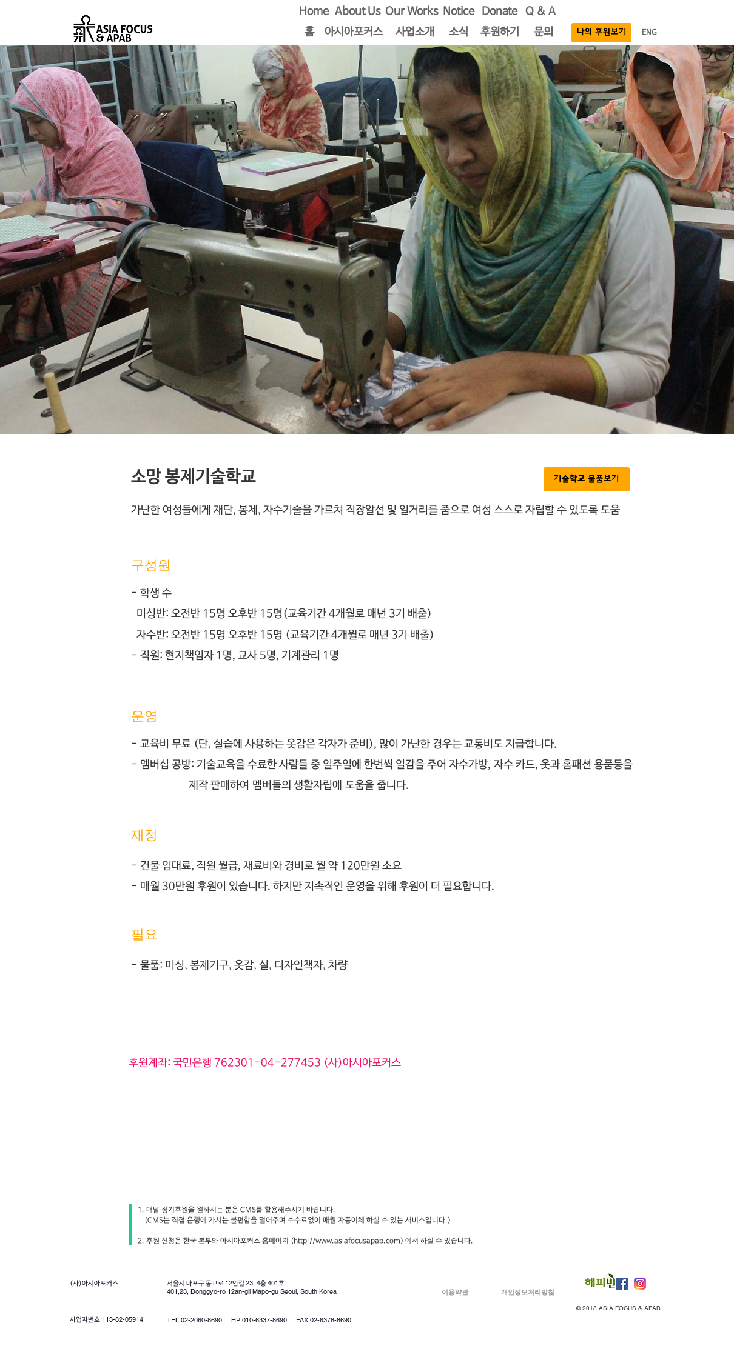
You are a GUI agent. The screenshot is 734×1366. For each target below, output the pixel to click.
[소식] (458, 32)
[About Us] (358, 12)
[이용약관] (454, 1292)
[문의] (543, 33)
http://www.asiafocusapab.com (347, 1241)
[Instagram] (640, 1284)
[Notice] (458, 12)
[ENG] (649, 33)
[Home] (313, 12)
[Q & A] (540, 12)
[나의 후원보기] (601, 32)
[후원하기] (500, 33)
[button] (309, 32)
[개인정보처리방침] (527, 1292)
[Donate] (499, 12)
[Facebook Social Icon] (622, 1284)
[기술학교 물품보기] (587, 479)
